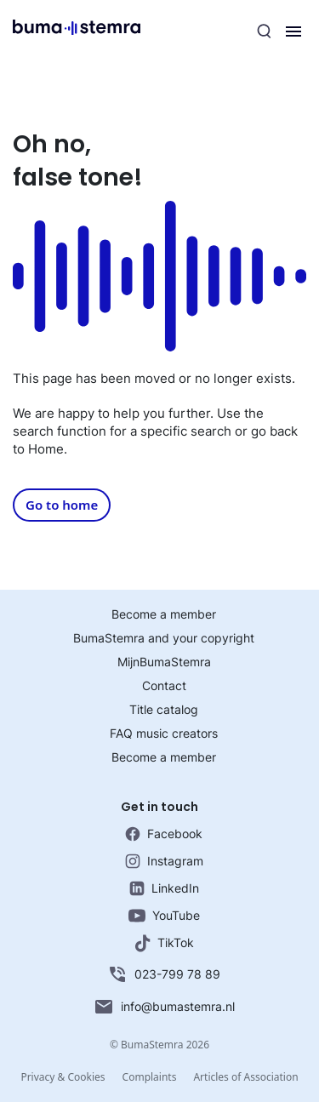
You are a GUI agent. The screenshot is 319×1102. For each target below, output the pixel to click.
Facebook (163, 834)
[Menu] (293, 31)
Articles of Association (245, 1077)
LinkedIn (164, 888)
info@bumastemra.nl (164, 1006)
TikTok (164, 943)
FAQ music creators (164, 733)
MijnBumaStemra (164, 661)
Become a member (163, 614)
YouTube (164, 915)
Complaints (149, 1077)
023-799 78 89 (163, 974)
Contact (164, 685)
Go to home (62, 504)
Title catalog (163, 709)
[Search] (264, 31)
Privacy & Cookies (62, 1077)
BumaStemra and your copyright (163, 638)
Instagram (164, 861)
